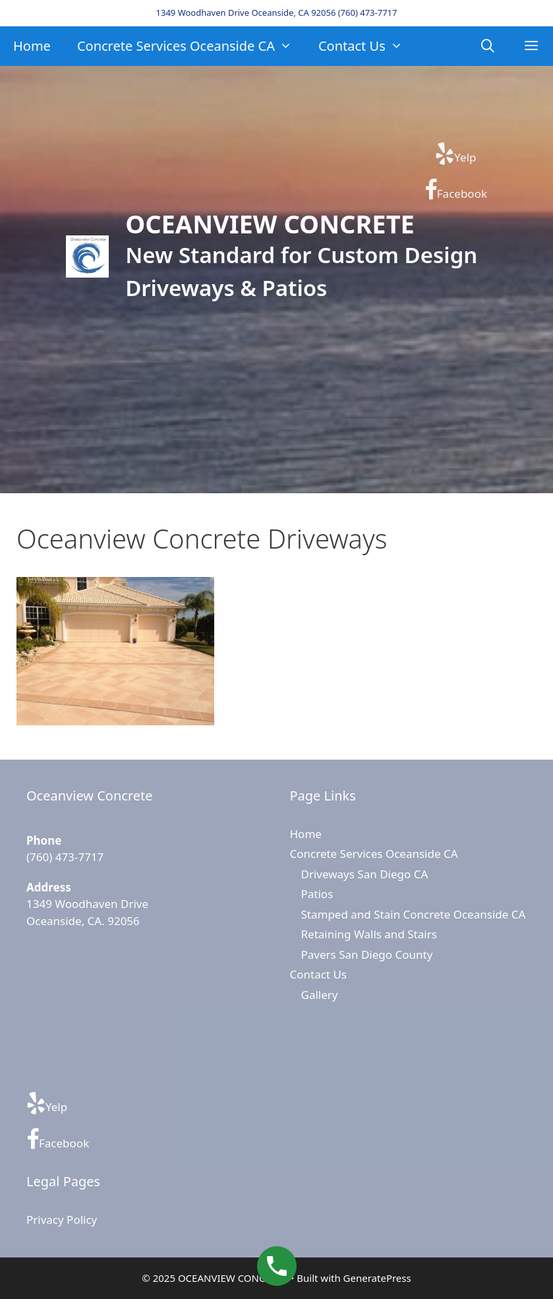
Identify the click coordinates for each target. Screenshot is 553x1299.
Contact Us (367, 46)
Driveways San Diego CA (364, 874)
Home (32, 46)
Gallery (319, 994)
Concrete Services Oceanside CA (191, 46)
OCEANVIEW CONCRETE (270, 223)
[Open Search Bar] (488, 46)
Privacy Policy (61, 1219)
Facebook (455, 190)
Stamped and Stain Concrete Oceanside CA (413, 914)
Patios (317, 893)
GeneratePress (377, 1277)
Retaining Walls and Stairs (369, 934)
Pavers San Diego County (367, 954)
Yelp (455, 153)
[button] (531, 46)
